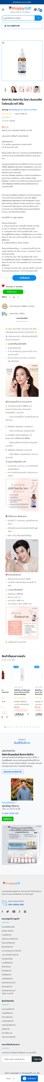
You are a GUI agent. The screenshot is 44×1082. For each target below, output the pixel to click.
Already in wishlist (12, 287)
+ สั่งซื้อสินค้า (24, 277)
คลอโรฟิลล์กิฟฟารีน (9, 1025)
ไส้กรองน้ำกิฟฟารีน (8, 943)
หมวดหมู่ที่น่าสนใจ (12, 26)
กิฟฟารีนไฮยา (6, 967)
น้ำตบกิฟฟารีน (6, 971)
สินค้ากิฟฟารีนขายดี (8, 983)
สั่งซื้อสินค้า (29, 1078)
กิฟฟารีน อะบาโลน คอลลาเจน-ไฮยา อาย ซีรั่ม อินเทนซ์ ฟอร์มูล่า (22, 692)
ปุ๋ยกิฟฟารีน (6, 1029)
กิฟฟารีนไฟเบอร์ (7, 947)
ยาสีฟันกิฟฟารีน (7, 979)
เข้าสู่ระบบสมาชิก (7, 993)
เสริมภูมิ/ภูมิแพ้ (7, 959)
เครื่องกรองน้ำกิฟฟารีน (10, 939)
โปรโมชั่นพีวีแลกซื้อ (8, 927)
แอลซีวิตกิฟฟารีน (7, 1021)
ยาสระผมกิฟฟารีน (8, 1009)
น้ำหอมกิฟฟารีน (7, 987)
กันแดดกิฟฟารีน (7, 1017)
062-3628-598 (11, 813)
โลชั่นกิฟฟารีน (6, 975)
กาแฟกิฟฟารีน (6, 935)
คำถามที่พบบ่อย (7, 1033)
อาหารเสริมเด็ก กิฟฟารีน (10, 955)
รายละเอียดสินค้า (22, 318)
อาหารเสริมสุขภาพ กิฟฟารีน (11, 951)
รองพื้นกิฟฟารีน (7, 963)
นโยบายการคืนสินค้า (9, 1037)
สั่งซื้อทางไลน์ (11, 292)
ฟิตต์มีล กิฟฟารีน (7, 931)
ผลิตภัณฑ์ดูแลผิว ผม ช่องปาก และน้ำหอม (22, 110)
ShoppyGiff (27, 1073)
